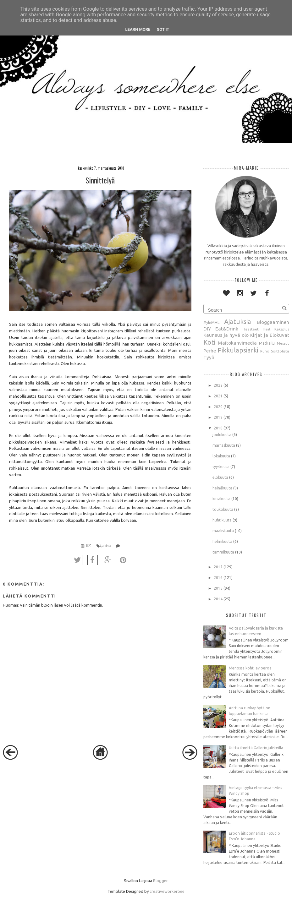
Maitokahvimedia (237, 343)
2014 (218, 599)
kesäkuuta (221, 499)
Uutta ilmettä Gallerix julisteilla (256, 748)
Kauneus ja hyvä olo (226, 335)
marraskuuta (223, 445)
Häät (266, 329)
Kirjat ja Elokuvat (269, 335)
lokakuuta (221, 456)
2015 (218, 588)
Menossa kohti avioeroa (250, 668)
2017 (218, 567)
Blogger (160, 880)
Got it (163, 29)
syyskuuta (220, 467)
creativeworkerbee (167, 891)
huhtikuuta (222, 520)
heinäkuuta (222, 488)
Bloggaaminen (273, 322)
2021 (218, 396)
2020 (218, 407)
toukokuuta (222, 509)
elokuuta (220, 477)
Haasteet (251, 329)
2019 (218, 417)
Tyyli (208, 357)
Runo (264, 351)
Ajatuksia (105, 546)
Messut (283, 343)
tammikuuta (223, 552)
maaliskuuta (223, 531)
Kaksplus (281, 329)
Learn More (138, 29)
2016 (218, 578)
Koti (209, 342)
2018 (218, 428)
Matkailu (267, 343)
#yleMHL (211, 322)
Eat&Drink (226, 328)
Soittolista (280, 351)
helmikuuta (222, 541)
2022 (218, 385)
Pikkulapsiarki (238, 350)
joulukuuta (221, 435)
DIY (207, 328)
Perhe (209, 350)
